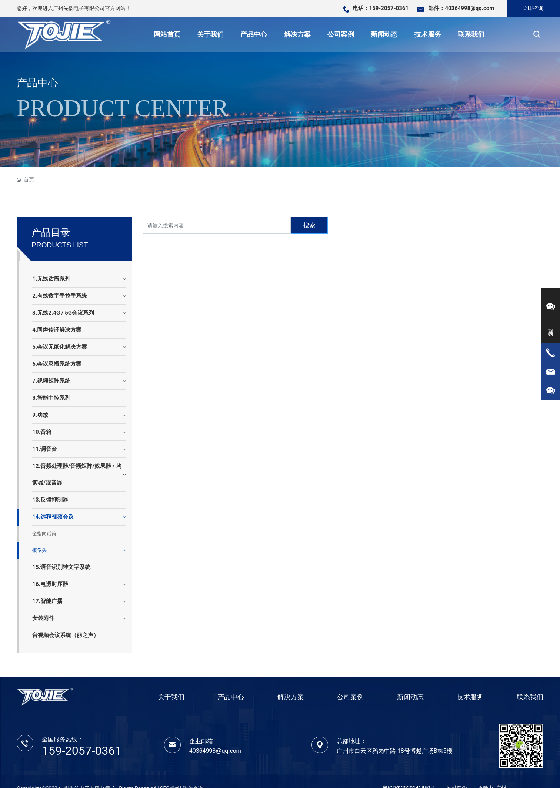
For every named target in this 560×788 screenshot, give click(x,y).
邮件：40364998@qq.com (461, 8)
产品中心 (37, 83)
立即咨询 (533, 8)
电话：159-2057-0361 (381, 8)
